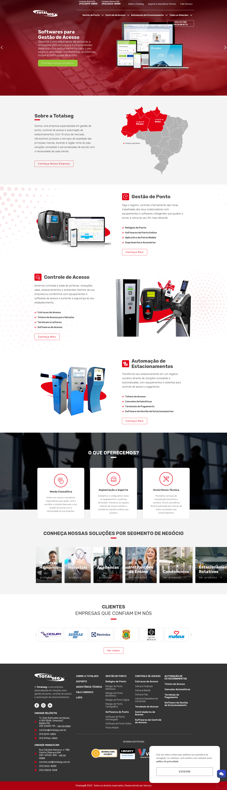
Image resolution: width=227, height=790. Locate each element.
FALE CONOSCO (84, 692)
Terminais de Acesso (146, 706)
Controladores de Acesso (145, 713)
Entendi (184, 771)
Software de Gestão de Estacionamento (176, 704)
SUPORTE (81, 681)
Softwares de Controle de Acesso (148, 721)
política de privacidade (167, 761)
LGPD (79, 697)
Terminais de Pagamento (172, 696)
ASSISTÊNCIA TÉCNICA (89, 687)
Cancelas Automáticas (177, 689)
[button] (1, 48)
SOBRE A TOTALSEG (87, 676)
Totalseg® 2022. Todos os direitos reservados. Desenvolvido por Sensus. (113, 785)
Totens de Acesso (175, 684)
